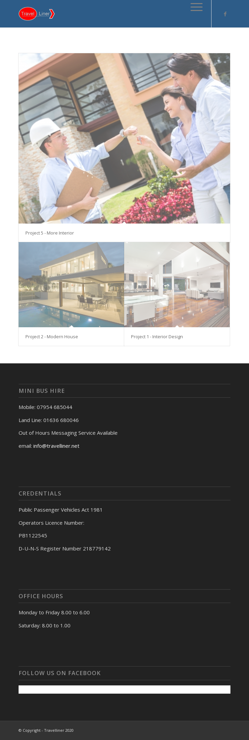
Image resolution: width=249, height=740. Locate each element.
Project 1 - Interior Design (157, 336)
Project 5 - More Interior (49, 233)
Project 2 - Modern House (51, 336)
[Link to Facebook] (225, 14)
